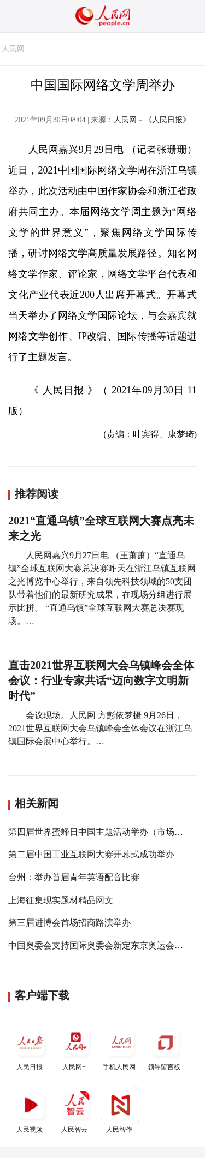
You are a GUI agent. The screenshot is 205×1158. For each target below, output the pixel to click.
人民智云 (75, 1109)
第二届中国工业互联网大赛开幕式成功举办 (91, 854)
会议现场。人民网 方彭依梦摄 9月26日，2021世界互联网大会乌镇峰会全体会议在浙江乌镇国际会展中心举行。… (100, 728)
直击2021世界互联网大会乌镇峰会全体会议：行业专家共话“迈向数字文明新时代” (101, 680)
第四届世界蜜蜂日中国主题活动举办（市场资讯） (104, 832)
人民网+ (75, 1047)
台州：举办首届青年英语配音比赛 (73, 877)
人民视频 (30, 1109)
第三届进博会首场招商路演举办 (69, 922)
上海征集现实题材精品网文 (60, 900)
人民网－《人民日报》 (152, 120)
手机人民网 (120, 1047)
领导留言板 (165, 1047)
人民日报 (30, 1047)
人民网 (13, 49)
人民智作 (120, 1109)
